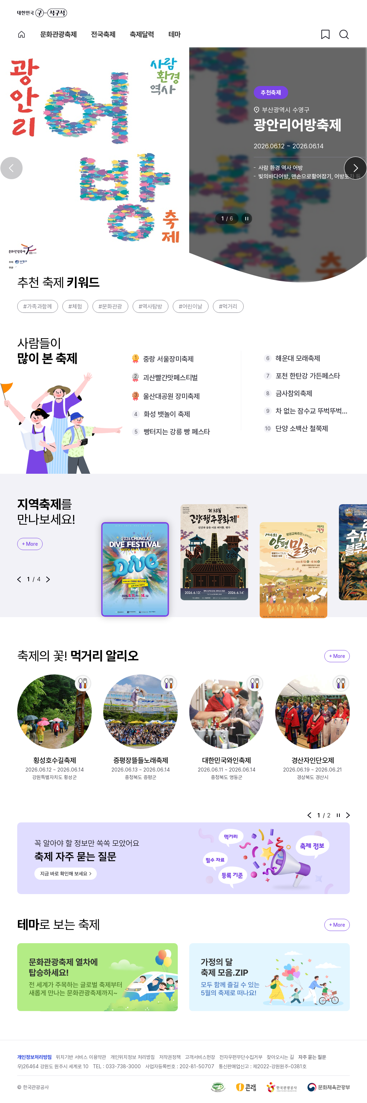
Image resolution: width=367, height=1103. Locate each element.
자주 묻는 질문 (312, 1057)
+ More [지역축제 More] (30, 544)
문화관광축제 (58, 34)
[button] (19, 579)
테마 (174, 34)
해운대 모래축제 (298, 358)
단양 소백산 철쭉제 (302, 428)
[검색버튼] (344, 34)
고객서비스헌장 (200, 1057)
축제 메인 (21, 34)
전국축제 (103, 34)
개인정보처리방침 (34, 1057)
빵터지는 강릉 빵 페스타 (177, 432)
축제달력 (142, 34)
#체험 (75, 306)
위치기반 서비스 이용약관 (81, 1057)
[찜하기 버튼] (325, 34)
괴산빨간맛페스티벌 (170, 377)
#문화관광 (110, 306)
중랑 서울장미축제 (168, 359)
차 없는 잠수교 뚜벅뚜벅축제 (313, 411)
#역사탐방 (150, 306)
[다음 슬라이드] (355, 168)
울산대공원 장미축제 (171, 396)
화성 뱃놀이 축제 (167, 414)
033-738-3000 (123, 1066)
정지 (247, 218)
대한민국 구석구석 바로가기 (42, 13)
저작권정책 (170, 1057)
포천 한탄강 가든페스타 (308, 376)
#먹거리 (228, 306)
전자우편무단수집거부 (240, 1057)
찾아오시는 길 (280, 1057)
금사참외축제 (294, 393)
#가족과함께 (37, 306)
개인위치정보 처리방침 (132, 1057)
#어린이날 (190, 306)
